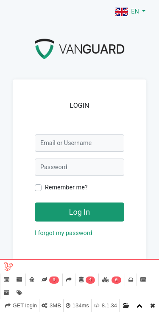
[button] (130, 11)
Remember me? (66, 187)
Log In (79, 212)
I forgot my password (63, 233)
